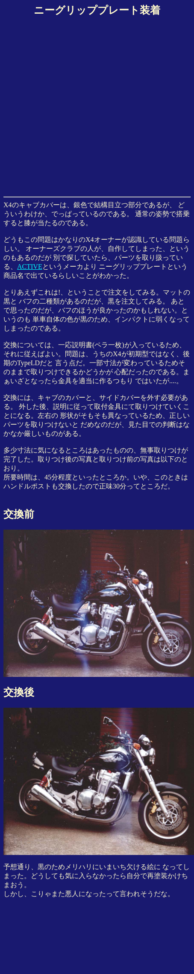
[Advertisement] (80, 105)
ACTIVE (29, 266)
